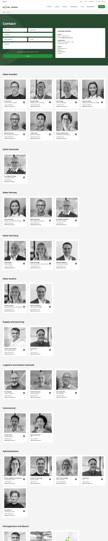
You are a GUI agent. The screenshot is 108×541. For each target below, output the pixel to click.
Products (48, 6)
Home (4, 12)
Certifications (91, 1)
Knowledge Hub (89, 6)
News (86, 1)
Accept (18, 52)
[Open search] (98, 1)
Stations (56, 6)
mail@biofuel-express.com (67, 37)
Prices (81, 6)
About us (81, 1)
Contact (101, 6)
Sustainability (72, 6)
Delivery (64, 6)
